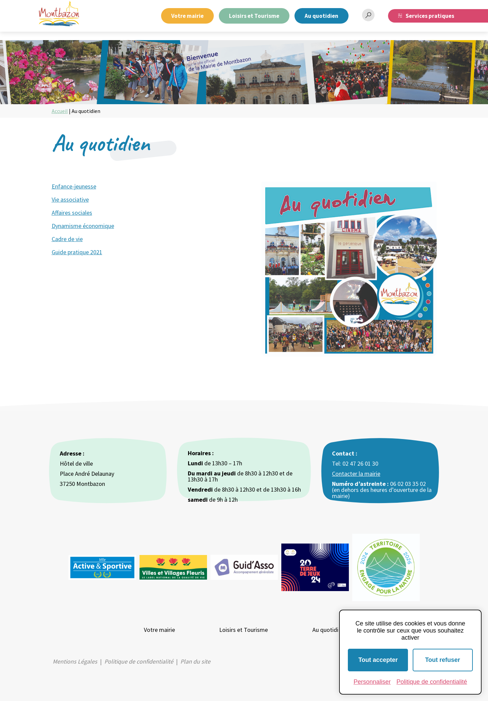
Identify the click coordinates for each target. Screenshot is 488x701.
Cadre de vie (67, 239)
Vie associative (70, 199)
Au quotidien (321, 16)
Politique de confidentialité (138, 661)
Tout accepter (378, 659)
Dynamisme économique (83, 226)
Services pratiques (430, 16)
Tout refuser (442, 659)
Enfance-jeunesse (74, 186)
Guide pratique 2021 (77, 252)
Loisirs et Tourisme (254, 16)
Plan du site (195, 661)
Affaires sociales (72, 212)
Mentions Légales (75, 661)
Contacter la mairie (356, 473)
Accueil (60, 111)
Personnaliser (372, 681)
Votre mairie (187, 16)
